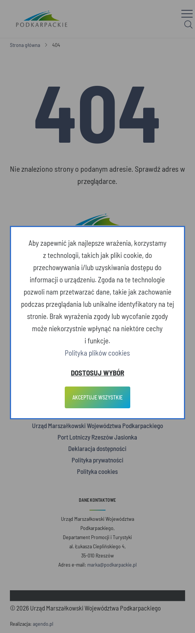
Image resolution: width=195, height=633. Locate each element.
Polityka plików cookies (97, 352)
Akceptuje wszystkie (97, 397)
